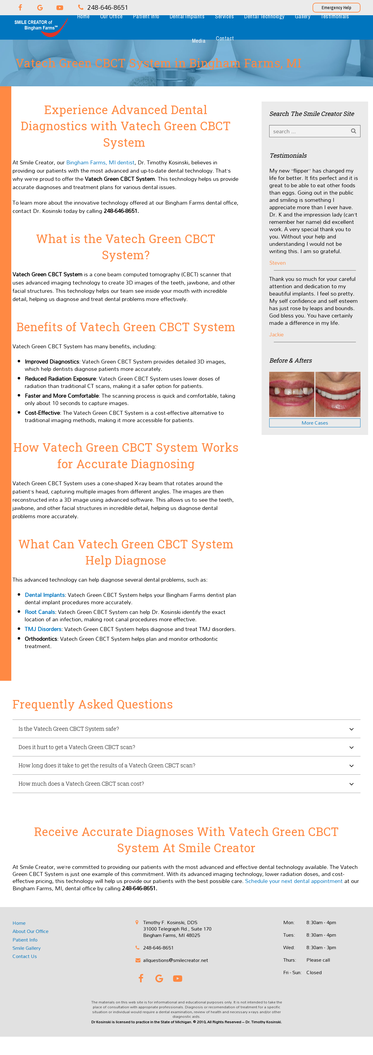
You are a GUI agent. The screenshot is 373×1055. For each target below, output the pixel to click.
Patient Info (25, 940)
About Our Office (31, 931)
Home (19, 923)
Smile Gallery (27, 948)
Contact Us (25, 956)
